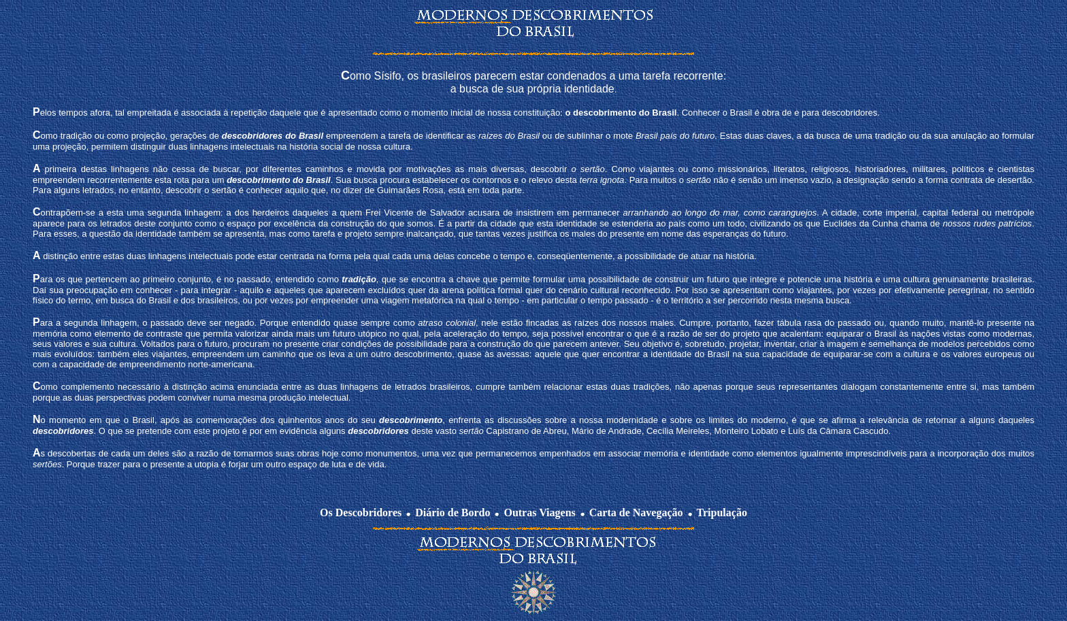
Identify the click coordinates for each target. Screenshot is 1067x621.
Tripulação (722, 512)
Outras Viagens (539, 512)
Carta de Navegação (636, 512)
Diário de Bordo (452, 512)
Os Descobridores (360, 512)
